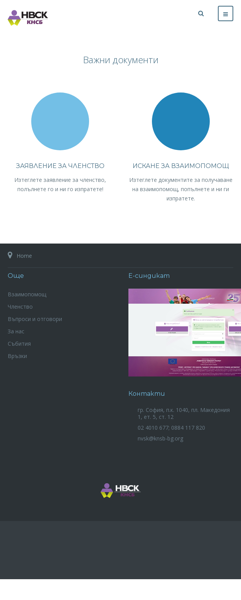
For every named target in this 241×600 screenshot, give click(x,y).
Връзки (17, 356)
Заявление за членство (60, 166)
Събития (19, 343)
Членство (20, 306)
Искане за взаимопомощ (181, 166)
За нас (16, 331)
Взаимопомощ (27, 294)
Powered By (120, 555)
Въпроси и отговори (35, 319)
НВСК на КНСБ (121, 490)
